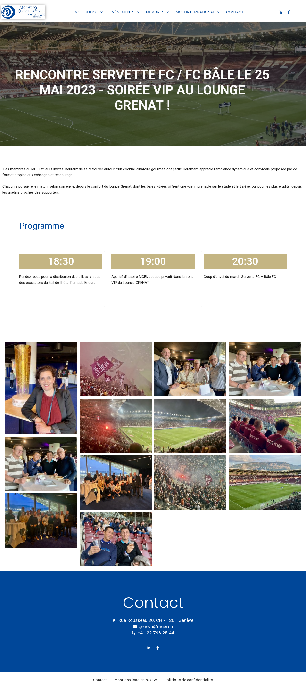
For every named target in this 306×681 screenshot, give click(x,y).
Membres (157, 12)
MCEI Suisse (89, 12)
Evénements (124, 12)
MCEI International (197, 12)
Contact (234, 12)
